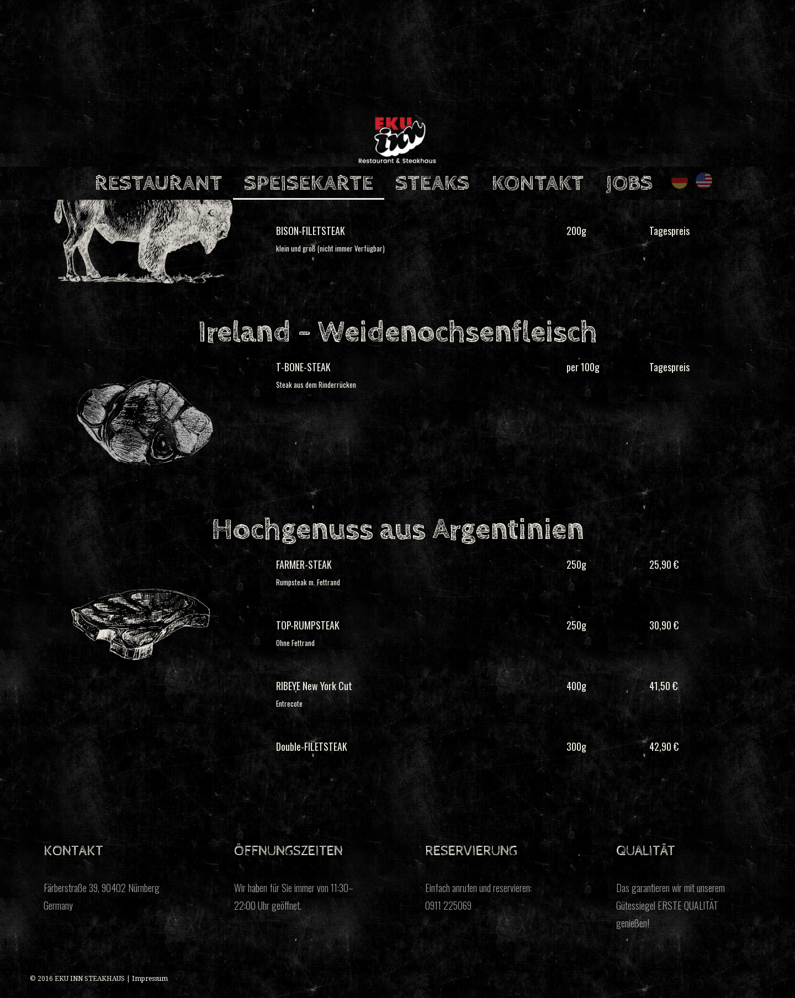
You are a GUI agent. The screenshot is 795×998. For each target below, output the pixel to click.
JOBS (629, 183)
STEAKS (432, 183)
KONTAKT (537, 183)
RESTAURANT (158, 183)
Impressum (150, 979)
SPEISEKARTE (308, 183)
